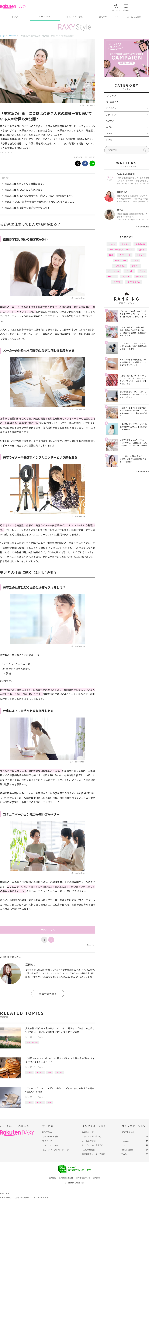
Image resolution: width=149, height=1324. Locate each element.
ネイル (109, 127)
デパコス (111, 276)
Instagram (125, 1141)
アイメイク (111, 108)
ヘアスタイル (119, 265)
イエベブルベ (113, 271)
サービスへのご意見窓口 (92, 1145)
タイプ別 (117, 282)
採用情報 (96, 1178)
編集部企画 (140, 244)
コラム (109, 133)
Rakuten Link (127, 1150)
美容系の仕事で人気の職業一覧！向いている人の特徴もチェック (39, 195)
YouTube (125, 1154)
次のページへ (48, 930)
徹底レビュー (120, 260)
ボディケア (111, 114)
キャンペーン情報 (74, 17)
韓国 (49, 1072)
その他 (10, 152)
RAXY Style (44, 17)
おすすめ (40, 1072)
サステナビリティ (41, 1197)
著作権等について (83, 1178)
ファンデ (125, 276)
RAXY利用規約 (88, 1150)
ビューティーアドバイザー (54, 1150)
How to (29, 1072)
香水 (49, 1102)
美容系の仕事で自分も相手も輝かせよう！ (27, 207)
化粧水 (142, 271)
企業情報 (52, 1178)
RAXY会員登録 (127, 1132)
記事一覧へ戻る (48, 993)
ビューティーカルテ (51, 1145)
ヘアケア (110, 120)
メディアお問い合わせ (91, 1136)
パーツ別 (129, 271)
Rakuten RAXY (13, 6)
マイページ (47, 1141)
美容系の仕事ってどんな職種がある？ (24, 183)
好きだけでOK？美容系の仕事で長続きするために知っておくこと (39, 201)
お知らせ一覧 (88, 1132)
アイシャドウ (125, 255)
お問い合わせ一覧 (22, 1197)
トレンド (59, 1072)
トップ (15, 17)
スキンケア (111, 95)
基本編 (142, 249)
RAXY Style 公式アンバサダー (120, 249)
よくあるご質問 (134, 17)
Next (90, 945)
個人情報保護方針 (66, 1178)
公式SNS (103, 17)
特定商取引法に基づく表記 (93, 1154)
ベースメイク (112, 101)
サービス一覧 (5, 1197)
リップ (135, 260)
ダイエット (140, 276)
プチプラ (135, 265)
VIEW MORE (142, 226)
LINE (123, 1145)
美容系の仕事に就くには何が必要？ (23, 189)
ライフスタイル (32, 1042)
